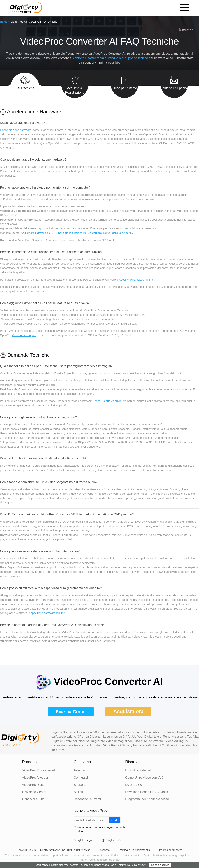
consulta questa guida (108, 400)
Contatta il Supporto (174, 81)
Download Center (34, 792)
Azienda (79, 770)
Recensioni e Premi (87, 799)
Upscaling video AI (138, 770)
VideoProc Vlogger (35, 777)
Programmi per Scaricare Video (147, 799)
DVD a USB (133, 784)
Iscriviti (114, 820)
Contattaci (81, 777)
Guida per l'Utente (124, 81)
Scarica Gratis (70, 711)
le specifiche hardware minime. (47, 613)
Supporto (80, 784)
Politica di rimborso (171, 849)
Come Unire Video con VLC (144, 777)
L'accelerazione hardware (15, 129)
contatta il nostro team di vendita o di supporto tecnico (110, 58)
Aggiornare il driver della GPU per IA (110, 232)
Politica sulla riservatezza (134, 849)
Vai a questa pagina (24, 335)
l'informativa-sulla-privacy (131, 864)
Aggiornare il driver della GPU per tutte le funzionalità (53, 232)
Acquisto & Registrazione (74, 83)
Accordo (105, 849)
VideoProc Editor (34, 784)
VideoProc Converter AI (38, 770)
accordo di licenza (91, 864)
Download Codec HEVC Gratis (146, 792)
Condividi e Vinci (33, 799)
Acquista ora (128, 711)
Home (3, 21)
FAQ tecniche (24, 81)
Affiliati (78, 792)
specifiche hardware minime (136, 279)
